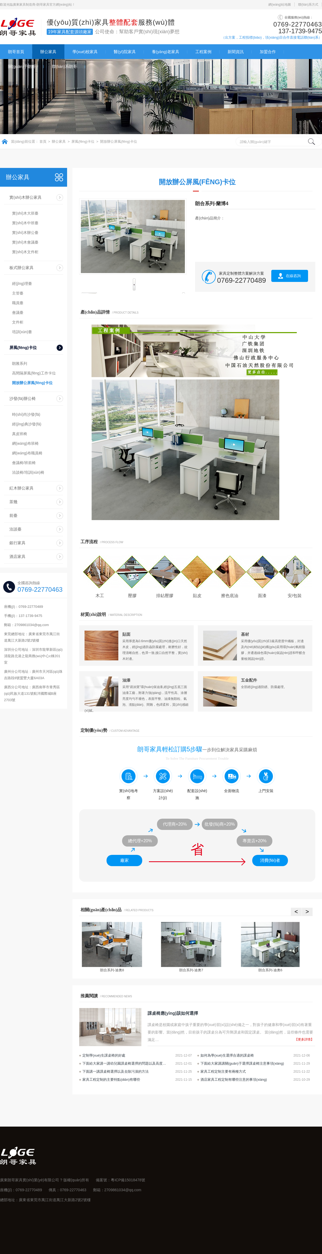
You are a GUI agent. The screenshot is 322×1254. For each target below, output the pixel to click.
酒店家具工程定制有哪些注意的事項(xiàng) (233, 1080)
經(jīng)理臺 (22, 283)
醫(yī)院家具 (125, 51)
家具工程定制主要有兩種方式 (223, 1071)
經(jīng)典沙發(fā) (26, 424)
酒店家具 (17, 556)
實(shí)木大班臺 (25, 213)
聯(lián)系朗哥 (64, 66)
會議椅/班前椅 (24, 463)
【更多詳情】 (304, 1039)
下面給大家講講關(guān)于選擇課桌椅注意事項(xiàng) (242, 1063)
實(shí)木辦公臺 (25, 232)
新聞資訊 (236, 51)
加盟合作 (268, 51)
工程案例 (203, 51)
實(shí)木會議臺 (25, 242)
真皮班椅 (19, 434)
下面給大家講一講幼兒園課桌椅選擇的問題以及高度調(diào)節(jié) (125, 1063)
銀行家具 (17, 542)
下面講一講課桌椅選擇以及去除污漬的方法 (115, 1071)
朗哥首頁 (16, 51)
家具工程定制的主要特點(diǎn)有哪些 (111, 1080)
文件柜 (17, 322)
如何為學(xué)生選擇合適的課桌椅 (227, 1055)
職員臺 (17, 303)
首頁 (42, 141)
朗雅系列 (19, 363)
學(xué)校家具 (85, 51)
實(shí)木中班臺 (25, 223)
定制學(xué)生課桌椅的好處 (103, 1055)
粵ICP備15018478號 (128, 1180)
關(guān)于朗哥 (22, 66)
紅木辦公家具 (21, 488)
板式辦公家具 (21, 267)
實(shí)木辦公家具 (25, 197)
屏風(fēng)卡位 (82, 141)
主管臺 (17, 293)
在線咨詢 (293, 276)
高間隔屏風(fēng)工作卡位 (34, 373)
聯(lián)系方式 (308, 4)
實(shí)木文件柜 (25, 252)
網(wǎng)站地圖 (279, 4)
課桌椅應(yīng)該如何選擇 (173, 1013)
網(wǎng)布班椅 (25, 443)
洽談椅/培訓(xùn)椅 (28, 472)
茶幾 (13, 501)
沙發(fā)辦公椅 (22, 398)
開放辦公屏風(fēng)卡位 (118, 141)
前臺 (13, 515)
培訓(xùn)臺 (22, 332)
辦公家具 (48, 51)
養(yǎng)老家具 (165, 51)
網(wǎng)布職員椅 (27, 453)
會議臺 (17, 312)
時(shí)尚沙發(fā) (26, 414)
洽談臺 (15, 529)
